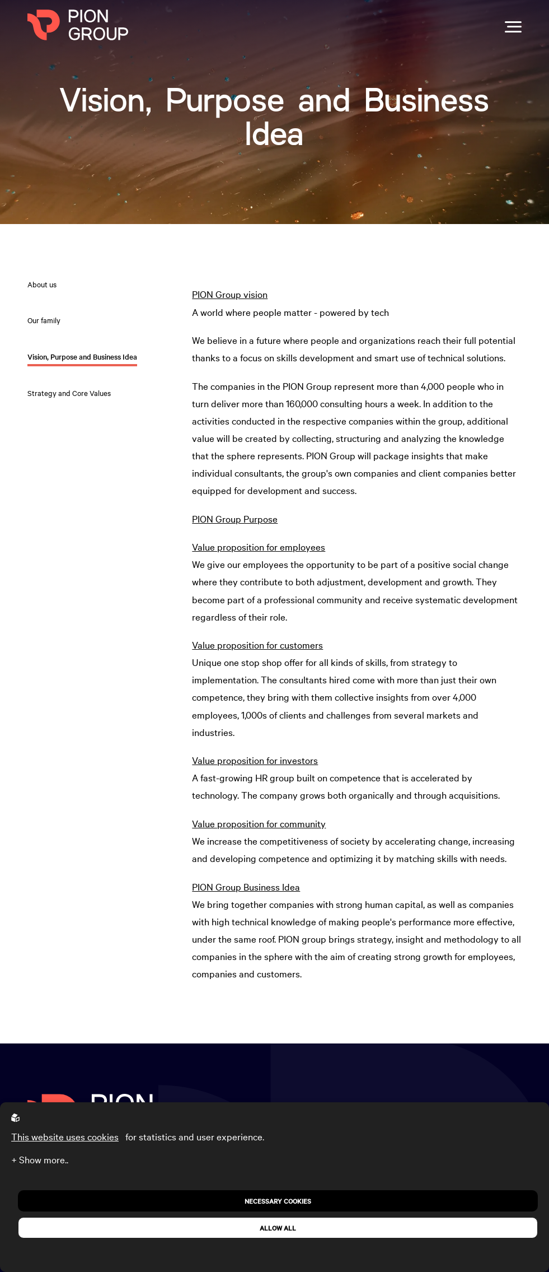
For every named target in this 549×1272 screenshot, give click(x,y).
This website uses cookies (65, 1136)
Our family (43, 320)
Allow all (278, 1227)
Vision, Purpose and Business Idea (82, 356)
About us (42, 284)
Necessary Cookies (278, 1200)
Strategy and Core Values (69, 393)
